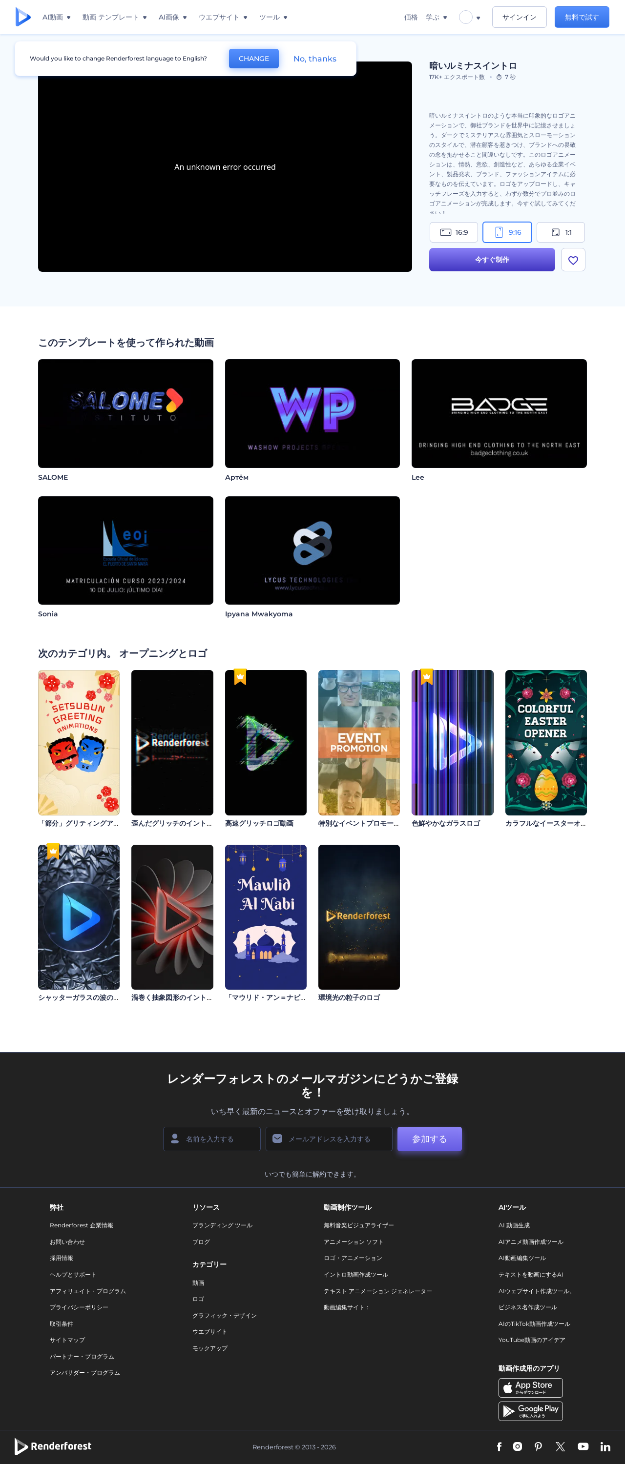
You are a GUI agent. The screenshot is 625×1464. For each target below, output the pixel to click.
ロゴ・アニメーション (353, 1257)
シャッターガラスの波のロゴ (82, 997)
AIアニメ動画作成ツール (531, 1241)
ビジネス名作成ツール (528, 1307)
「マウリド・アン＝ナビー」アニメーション (293, 997)
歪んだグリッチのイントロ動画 (179, 823)
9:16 (507, 232)
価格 (411, 17)
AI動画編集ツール (522, 1257)
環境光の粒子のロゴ (349, 997)
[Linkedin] (605, 1447)
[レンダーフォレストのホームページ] (23, 17)
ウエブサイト (210, 1331)
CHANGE (254, 58)
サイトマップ (67, 1339)
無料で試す (582, 17)
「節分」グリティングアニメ (82, 823)
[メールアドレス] (329, 1139)
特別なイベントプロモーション (366, 823)
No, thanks (314, 58)
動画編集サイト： (347, 1307)
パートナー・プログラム (82, 1356)
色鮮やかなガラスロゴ (446, 823)
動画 (198, 1282)
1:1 (561, 232)
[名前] (212, 1139)
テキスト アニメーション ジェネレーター (378, 1291)
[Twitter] (560, 1447)
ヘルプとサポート (73, 1274)
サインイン (519, 17)
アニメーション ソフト (354, 1241)
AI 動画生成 (514, 1225)
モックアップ (210, 1348)
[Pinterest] (538, 1447)
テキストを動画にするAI (531, 1274)
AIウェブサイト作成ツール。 (537, 1291)
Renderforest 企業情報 (81, 1225)
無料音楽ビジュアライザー (359, 1225)
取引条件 (61, 1323)
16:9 (454, 232)
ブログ (201, 1241)
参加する (429, 1139)
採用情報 (61, 1257)
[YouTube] (583, 1447)
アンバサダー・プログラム (85, 1372)
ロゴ (198, 1298)
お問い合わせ (67, 1241)
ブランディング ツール (222, 1225)
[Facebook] (499, 1447)
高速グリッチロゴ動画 (259, 823)
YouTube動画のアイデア (532, 1339)
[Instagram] (517, 1447)
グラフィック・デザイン (224, 1315)
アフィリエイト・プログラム (88, 1291)
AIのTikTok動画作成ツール (534, 1323)
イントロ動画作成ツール (356, 1274)
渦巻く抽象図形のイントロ (172, 997)
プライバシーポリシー (79, 1307)
